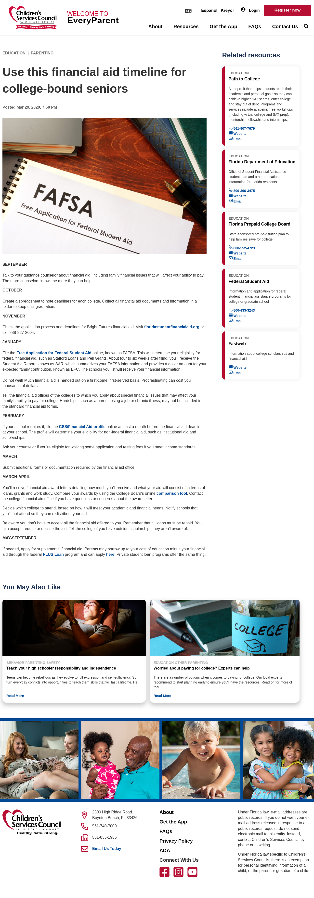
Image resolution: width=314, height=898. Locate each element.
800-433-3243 (242, 310)
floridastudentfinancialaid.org (171, 327)
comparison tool (172, 493)
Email (236, 138)
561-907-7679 (242, 128)
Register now (287, 10)
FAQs (254, 26)
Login (250, 10)
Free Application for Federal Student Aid (54, 353)
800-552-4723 (242, 247)
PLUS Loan (53, 554)
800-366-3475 (242, 190)
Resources (185, 26)
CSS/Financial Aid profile (82, 427)
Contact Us (285, 26)
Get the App (223, 26)
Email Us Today (106, 849)
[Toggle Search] (306, 27)
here (110, 554)
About (155, 26)
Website (238, 133)
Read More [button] (15, 696)
